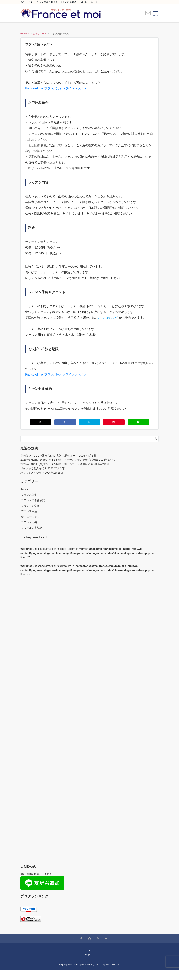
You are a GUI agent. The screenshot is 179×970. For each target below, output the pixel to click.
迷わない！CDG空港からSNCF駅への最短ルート (49, 455)
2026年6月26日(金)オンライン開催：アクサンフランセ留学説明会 (59, 459)
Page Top (89, 952)
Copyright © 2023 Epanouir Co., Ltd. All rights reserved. (89, 964)
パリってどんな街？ (32, 472)
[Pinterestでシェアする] (114, 422)
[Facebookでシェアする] (65, 422)
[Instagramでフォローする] (89, 938)
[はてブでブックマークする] (89, 422)
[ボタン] (148, 14)
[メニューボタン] (156, 13)
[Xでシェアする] (40, 422)
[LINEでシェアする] (138, 422)
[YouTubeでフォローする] (106, 938)
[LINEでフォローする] (98, 938)
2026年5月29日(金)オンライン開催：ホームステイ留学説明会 (56, 464)
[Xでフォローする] (73, 938)
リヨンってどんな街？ (33, 468)
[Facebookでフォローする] (81, 938)
